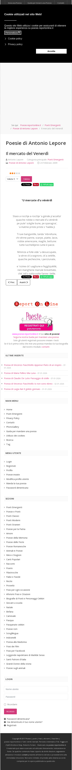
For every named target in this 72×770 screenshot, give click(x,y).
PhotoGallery (12, 426)
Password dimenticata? (17, 718)
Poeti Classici (12, 516)
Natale (9, 607)
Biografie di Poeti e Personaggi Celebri (25, 598)
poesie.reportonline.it (57, 745)
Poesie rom (11, 629)
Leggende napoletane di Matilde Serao (25, 655)
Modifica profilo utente (17, 479)
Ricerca (9, 440)
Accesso (10, 711)
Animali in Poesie (14, 550)
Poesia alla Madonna (16, 642)
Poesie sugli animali (15, 668)
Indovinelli (11, 637)
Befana (9, 611)
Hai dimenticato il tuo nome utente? (23, 722)
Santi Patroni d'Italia (16, 659)
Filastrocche (12, 572)
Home (9, 409)
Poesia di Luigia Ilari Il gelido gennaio (22, 389)
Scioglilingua (12, 633)
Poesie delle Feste (15, 542)
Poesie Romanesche (16, 546)
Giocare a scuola (14, 602)
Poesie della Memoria (16, 537)
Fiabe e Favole (13, 576)
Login (9, 461)
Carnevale (11, 616)
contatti (45, 346)
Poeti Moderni (13, 520)
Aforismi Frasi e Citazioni (18, 594)
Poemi (9, 568)
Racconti (10, 563)
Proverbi (10, 585)
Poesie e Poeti (13, 511)
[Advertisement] (36, 86)
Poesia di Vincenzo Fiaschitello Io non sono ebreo (28, 383)
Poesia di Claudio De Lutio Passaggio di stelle (26, 378)
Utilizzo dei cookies (15, 435)
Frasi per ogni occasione (18, 589)
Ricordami (12, 704)
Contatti (10, 422)
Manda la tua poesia (16, 483)
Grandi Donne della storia (18, 663)
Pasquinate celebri (15, 624)
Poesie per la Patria (15, 529)
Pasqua (10, 620)
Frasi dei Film (12, 646)
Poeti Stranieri (13, 524)
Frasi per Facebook (15, 650)
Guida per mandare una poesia (21, 431)
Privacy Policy (12, 418)
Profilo (9, 470)
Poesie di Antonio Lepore (21, 162)
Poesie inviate (13, 474)
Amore (9, 533)
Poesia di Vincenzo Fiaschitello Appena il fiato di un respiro (32, 365)
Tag (8, 444)
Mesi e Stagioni (13, 555)
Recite (9, 581)
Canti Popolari (13, 559)
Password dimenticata (17, 487)
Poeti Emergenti (56, 159)
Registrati (11, 466)
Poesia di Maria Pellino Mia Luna (20, 373)
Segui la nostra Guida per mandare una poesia (36, 337)
